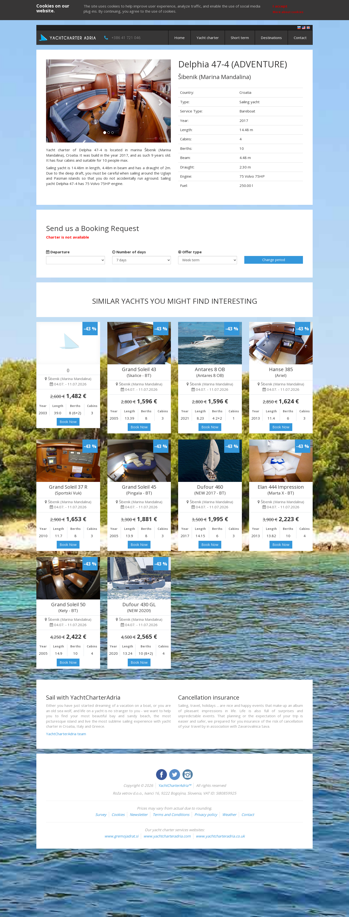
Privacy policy (205, 814)
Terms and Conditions (171, 814)
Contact (300, 37)
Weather (229, 814)
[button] (55, 101)
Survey (100, 814)
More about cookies (288, 12)
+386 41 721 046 (126, 37)
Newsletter (139, 814)
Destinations (271, 37)
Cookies (118, 814)
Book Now (68, 421)
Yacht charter (208, 37)
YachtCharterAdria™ (174, 785)
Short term (240, 37)
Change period (273, 259)
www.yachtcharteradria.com (167, 836)
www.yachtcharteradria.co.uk (220, 836)
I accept (280, 6)
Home (179, 37)
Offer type (190, 251)
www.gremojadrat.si (121, 836)
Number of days (129, 251)
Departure (58, 251)
